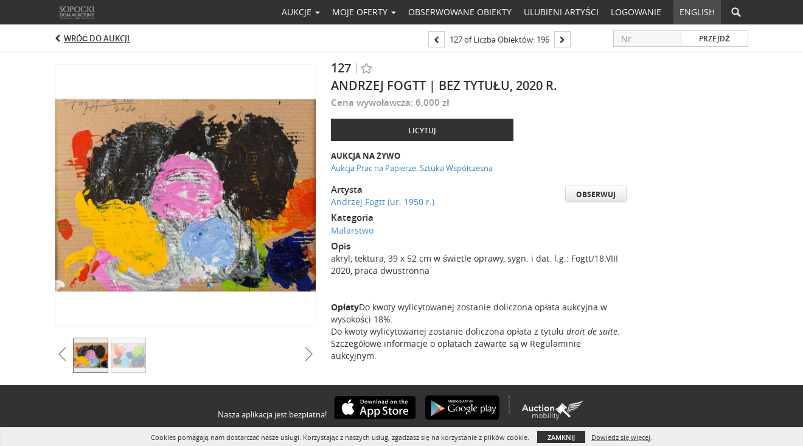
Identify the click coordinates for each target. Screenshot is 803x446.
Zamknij (561, 437)
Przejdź (714, 38)
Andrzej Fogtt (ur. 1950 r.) (382, 201)
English (697, 12)
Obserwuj (596, 194)
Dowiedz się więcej (620, 437)
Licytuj (422, 130)
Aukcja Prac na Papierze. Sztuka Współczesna (412, 167)
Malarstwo (352, 230)
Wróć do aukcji (97, 38)
